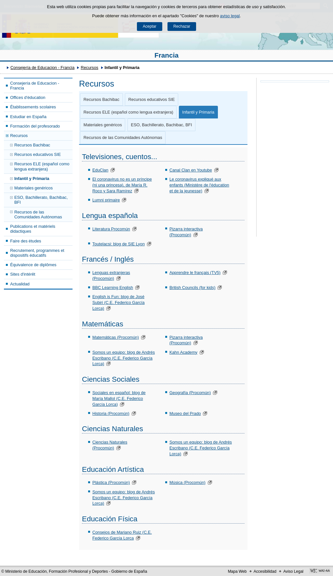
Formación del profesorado (35, 126)
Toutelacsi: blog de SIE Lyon (118, 243)
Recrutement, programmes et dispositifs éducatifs (37, 253)
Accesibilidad (265, 571)
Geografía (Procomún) (190, 392)
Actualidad (20, 283)
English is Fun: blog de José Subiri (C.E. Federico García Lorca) (118, 302)
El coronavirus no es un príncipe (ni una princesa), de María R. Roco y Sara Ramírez (122, 185)
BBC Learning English (112, 287)
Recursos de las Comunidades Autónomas (38, 214)
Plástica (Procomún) (111, 482)
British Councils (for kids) (192, 287)
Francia (166, 55)
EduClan (100, 170)
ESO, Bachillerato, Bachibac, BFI (41, 200)
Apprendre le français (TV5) (194, 272)
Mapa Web (237, 571)
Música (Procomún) (187, 482)
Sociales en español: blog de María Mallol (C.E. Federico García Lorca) (119, 398)
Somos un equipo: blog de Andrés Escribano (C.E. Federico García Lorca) (123, 358)
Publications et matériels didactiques (32, 229)
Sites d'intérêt (22, 274)
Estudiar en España (28, 116)
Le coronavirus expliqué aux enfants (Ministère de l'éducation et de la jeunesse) (199, 185)
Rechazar (181, 26)
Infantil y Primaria (31, 178)
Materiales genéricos (33, 187)
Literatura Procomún (111, 228)
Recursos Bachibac (32, 145)
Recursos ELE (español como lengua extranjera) (41, 166)
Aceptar (149, 26)
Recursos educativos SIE (37, 154)
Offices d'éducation (27, 97)
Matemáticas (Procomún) (115, 337)
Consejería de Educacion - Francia (42, 67)
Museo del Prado (185, 413)
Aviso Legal (293, 571)
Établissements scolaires (33, 106)
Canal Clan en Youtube (190, 170)
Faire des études (25, 241)
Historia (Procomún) (110, 413)
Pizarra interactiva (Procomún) (186, 340)
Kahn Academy (183, 352)
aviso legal (230, 15)
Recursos (89, 67)
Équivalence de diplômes (33, 264)
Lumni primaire (106, 200)
